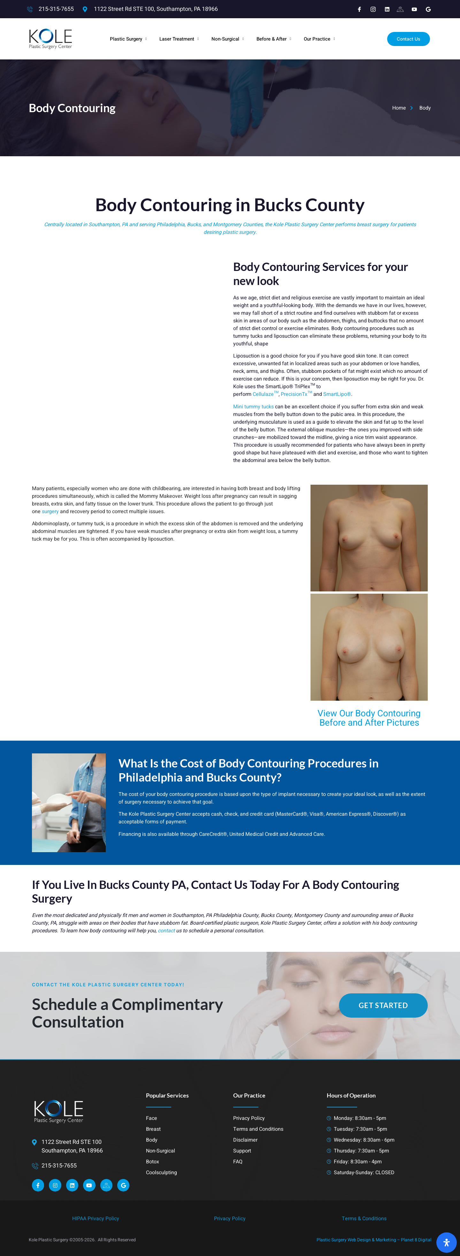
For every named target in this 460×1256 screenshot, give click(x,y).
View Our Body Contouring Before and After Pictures (369, 718)
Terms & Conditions (364, 1218)
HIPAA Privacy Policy (95, 1218)
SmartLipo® (337, 394)
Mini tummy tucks (253, 407)
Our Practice (319, 39)
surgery (50, 511)
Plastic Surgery (128, 39)
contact (166, 931)
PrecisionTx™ (296, 394)
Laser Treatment (179, 39)
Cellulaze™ (266, 394)
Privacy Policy (230, 1218)
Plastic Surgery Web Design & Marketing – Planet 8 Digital (374, 1240)
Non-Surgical (227, 39)
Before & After (274, 39)
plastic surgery (239, 232)
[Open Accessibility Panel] (446, 1242)
